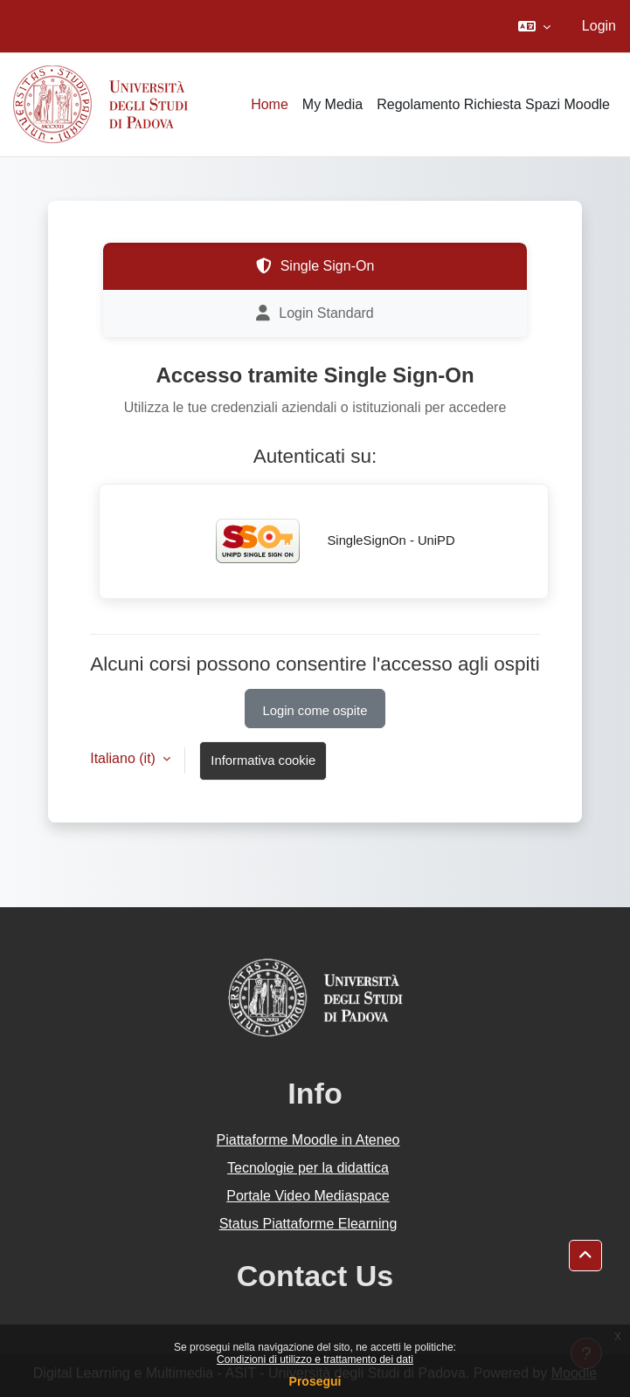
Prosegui (315, 1381)
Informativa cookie (263, 760)
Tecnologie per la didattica (308, 1167)
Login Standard (315, 313)
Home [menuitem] (269, 104)
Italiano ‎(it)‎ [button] (124, 758)
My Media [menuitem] (332, 104)
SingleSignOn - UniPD (323, 541)
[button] (534, 26)
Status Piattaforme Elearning (308, 1223)
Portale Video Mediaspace (308, 1195)
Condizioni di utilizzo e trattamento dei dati (315, 1359)
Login (599, 25)
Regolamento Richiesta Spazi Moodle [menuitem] (493, 104)
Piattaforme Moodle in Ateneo (308, 1139)
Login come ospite (315, 711)
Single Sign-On (315, 266)
